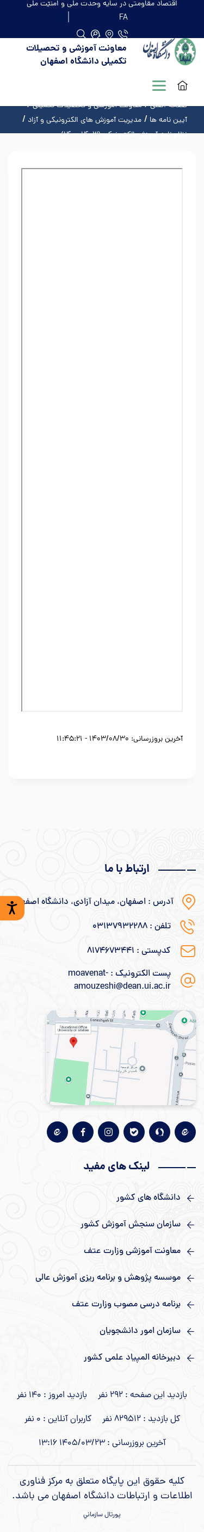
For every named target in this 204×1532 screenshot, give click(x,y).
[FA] (123, 17)
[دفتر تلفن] (123, 34)
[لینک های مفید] (102, 1198)
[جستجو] (95, 34)
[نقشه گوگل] (121, 1057)
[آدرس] (109, 34)
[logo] (169, 55)
